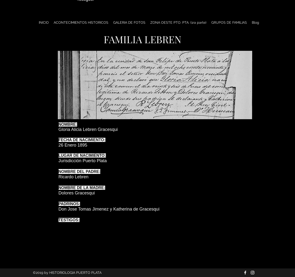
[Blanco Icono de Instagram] (252, 272)
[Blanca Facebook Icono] (245, 272)
